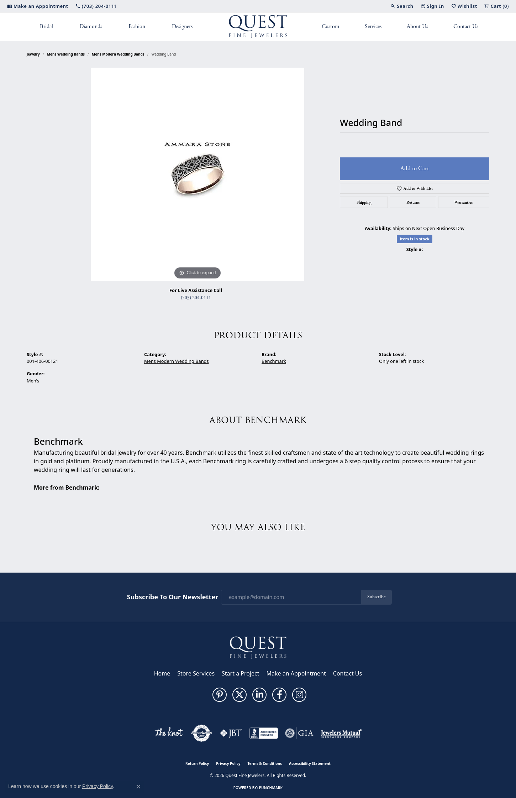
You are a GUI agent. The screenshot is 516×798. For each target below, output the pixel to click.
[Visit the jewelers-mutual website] (341, 733)
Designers (182, 26)
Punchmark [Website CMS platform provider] (271, 787)
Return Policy (197, 763)
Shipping (364, 202)
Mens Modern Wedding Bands (118, 54)
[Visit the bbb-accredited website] (263, 733)
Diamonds (90, 26)
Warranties (463, 202)
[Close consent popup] (138, 786)
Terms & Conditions (264, 763)
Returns (413, 202)
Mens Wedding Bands (66, 54)
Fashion (136, 26)
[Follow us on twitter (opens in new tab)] (239, 695)
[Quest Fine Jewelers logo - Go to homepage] (258, 26)
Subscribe (376, 597)
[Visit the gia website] (299, 733)
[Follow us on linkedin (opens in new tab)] (259, 695)
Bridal (46, 26)
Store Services (196, 673)
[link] (37, 6)
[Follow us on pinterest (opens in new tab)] (219, 695)
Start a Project (240, 673)
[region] (197, 174)
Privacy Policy (228, 763)
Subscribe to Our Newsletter (172, 597)
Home (162, 673)
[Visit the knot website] (168, 733)
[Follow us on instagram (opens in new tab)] (299, 695)
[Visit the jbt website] (231, 733)
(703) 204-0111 (196, 298)
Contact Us (465, 26)
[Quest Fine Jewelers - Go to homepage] (258, 647)
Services (373, 26)
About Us (417, 26)
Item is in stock (415, 238)
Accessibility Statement (310, 763)
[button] (401, 6)
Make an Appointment (296, 673)
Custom (330, 26)
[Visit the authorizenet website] (202, 733)
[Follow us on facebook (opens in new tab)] (279, 695)
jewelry (33, 54)
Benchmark (274, 361)
